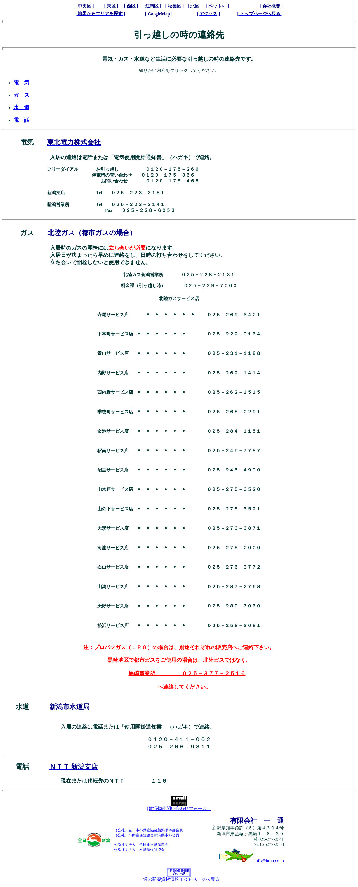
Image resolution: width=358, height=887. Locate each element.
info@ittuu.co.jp (269, 860)
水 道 (21, 107)
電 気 (21, 82)
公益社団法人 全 (128, 845)
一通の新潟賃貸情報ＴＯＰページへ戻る (179, 877)
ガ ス (21, 95)
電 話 (21, 120)
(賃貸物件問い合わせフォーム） (179, 806)
